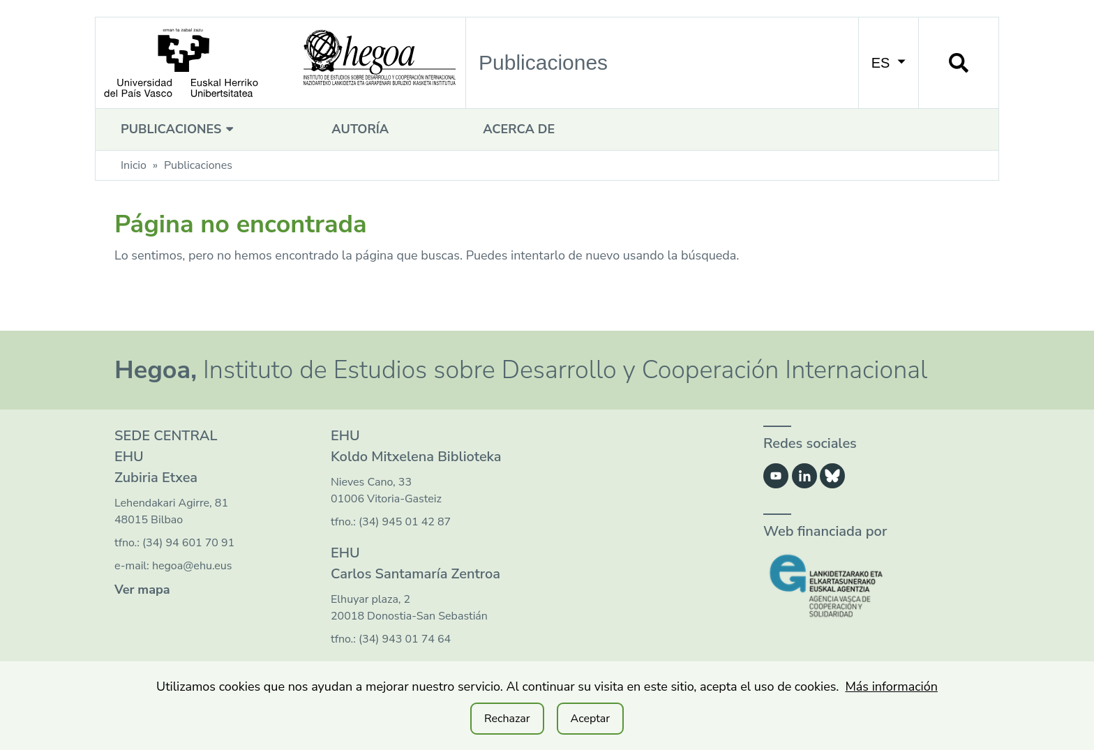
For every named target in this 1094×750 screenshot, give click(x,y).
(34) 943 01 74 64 (405, 639)
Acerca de (519, 129)
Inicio (134, 165)
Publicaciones (179, 129)
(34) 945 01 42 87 (405, 522)
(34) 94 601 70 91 (188, 542)
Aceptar (590, 718)
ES (888, 62)
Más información (891, 686)
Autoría (360, 129)
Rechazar (507, 718)
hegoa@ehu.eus (192, 565)
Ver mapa (142, 589)
